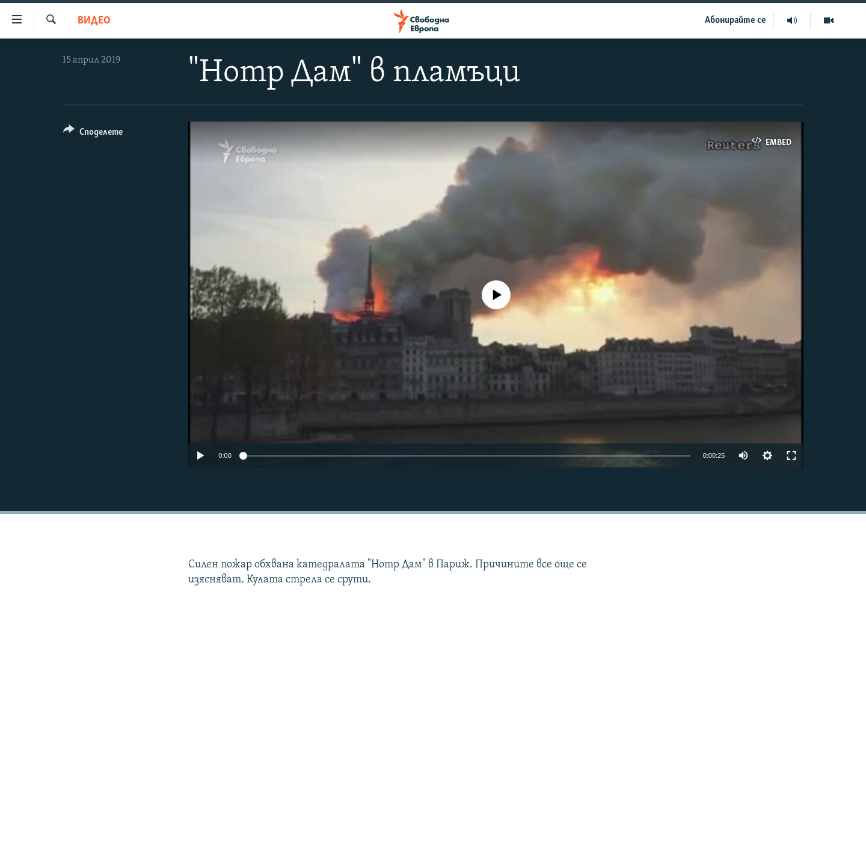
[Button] (93, 134)
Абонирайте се (735, 20)
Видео (94, 20)
